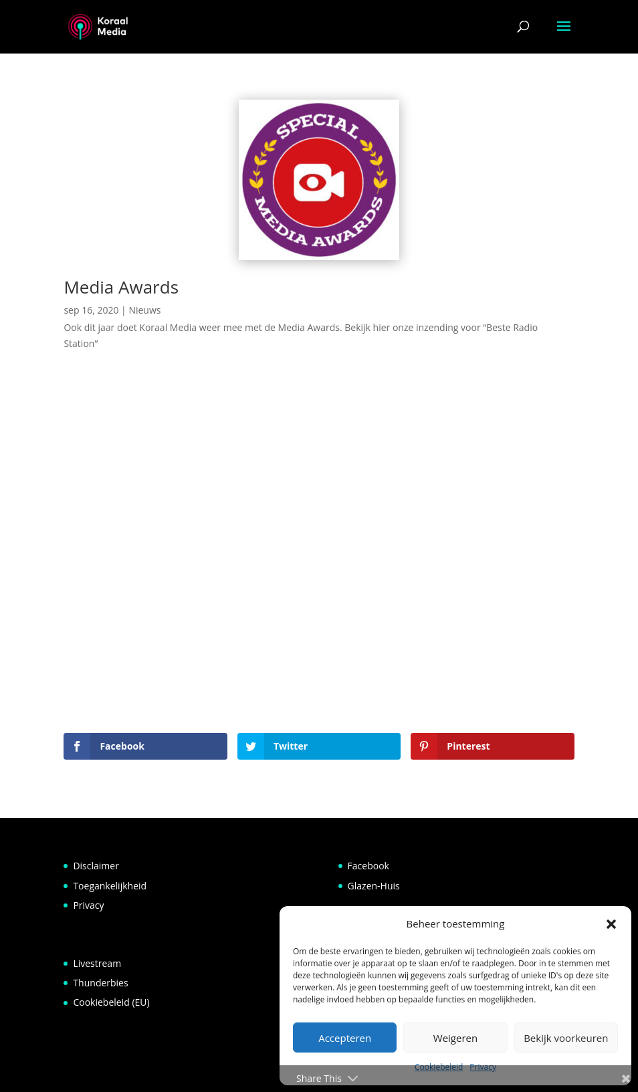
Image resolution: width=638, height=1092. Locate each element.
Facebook (368, 865)
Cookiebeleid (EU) (111, 1002)
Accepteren (344, 1038)
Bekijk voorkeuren (566, 1038)
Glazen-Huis (374, 885)
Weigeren (455, 1038)
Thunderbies (100, 982)
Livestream (97, 963)
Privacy (88, 905)
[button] (611, 924)
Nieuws (144, 310)
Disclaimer (95, 865)
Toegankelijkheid (109, 885)
